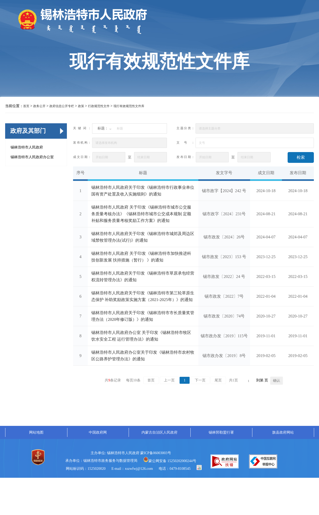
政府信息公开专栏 (61, 106)
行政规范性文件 (99, 106)
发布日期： (185, 157)
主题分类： (185, 128)
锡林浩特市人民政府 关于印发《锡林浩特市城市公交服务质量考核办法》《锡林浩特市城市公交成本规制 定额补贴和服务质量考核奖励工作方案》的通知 (141, 214)
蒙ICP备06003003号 (155, 453)
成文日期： (82, 157)
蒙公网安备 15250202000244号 (169, 461)
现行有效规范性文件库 (128, 106)
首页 (26, 106)
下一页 (200, 380)
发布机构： (82, 142)
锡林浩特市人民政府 (27, 147)
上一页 (169, 380)
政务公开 (39, 106)
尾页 (218, 380)
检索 (301, 157)
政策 (81, 106)
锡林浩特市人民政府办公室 (32, 157)
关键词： (82, 128)
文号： (185, 142)
